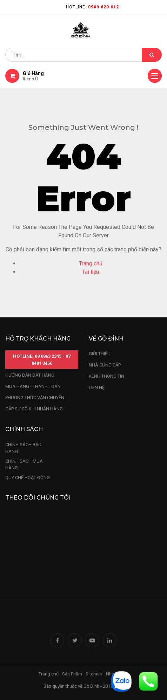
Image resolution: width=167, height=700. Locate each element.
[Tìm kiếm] (152, 55)
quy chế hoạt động (27, 477)
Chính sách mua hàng (24, 464)
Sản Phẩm (72, 673)
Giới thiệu (100, 353)
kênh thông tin (106, 376)
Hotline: (92, 7)
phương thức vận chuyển (34, 397)
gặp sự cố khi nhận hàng (34, 408)
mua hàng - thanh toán (33, 386)
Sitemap (94, 673)
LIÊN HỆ (97, 387)
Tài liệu (90, 272)
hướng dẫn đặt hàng (29, 375)
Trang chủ (90, 263)
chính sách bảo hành (23, 448)
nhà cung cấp (105, 365)
